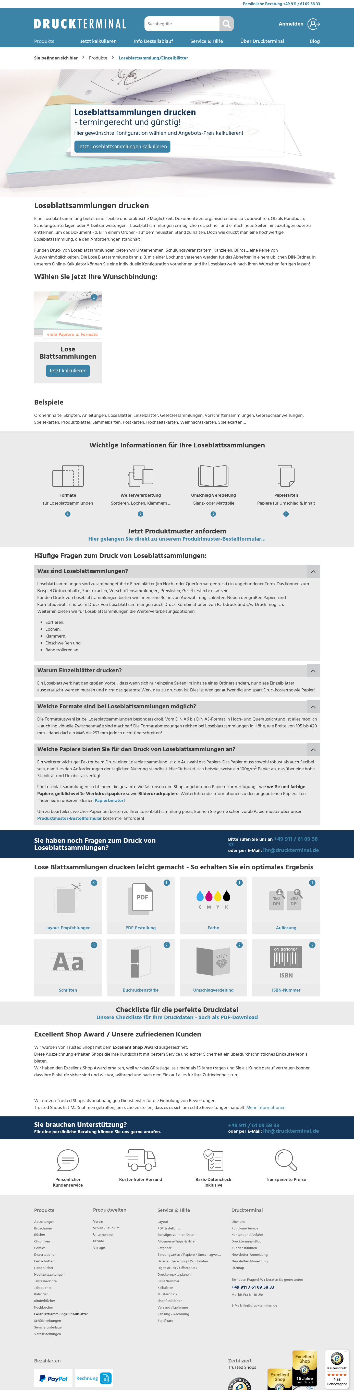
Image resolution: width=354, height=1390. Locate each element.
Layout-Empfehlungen (68, 928)
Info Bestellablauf (153, 42)
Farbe (213, 928)
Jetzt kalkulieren (98, 42)
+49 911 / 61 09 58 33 (301, 4)
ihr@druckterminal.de (291, 850)
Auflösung (286, 928)
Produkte (44, 42)
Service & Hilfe (206, 42)
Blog (315, 42)
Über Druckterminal (262, 42)
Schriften (68, 990)
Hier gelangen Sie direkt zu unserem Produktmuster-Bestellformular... (177, 539)
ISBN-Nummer (286, 990)
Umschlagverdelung (213, 990)
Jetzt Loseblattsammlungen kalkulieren (122, 147)
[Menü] (346, 1352)
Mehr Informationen (266, 1108)
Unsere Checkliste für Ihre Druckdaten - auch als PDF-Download (177, 1017)
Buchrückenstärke (141, 990)
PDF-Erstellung (141, 928)
